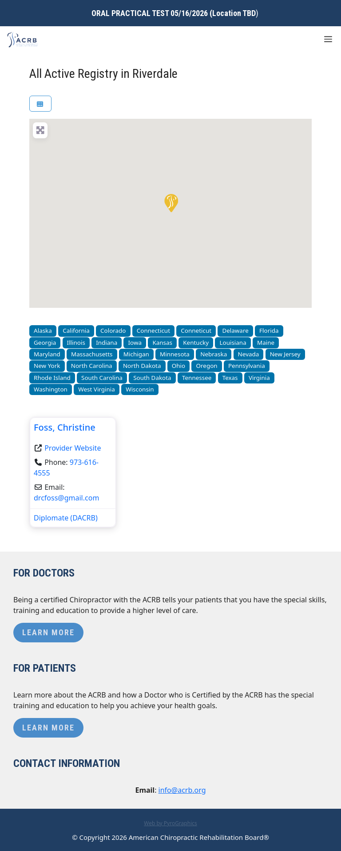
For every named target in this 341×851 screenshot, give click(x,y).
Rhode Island (52, 378)
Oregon (207, 366)
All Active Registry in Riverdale (103, 73)
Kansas (162, 343)
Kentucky (196, 343)
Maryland (47, 354)
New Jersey (285, 354)
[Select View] (40, 104)
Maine (265, 343)
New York (47, 366)
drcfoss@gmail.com (66, 498)
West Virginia (96, 389)
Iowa (135, 343)
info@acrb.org (182, 790)
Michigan (136, 354)
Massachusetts (91, 354)
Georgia (45, 343)
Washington (50, 389)
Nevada (248, 354)
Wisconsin (140, 389)
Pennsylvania (246, 366)
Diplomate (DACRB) (66, 518)
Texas (230, 378)
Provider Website (72, 448)
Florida (268, 331)
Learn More (48, 632)
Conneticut (196, 331)
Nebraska (213, 354)
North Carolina (91, 366)
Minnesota (175, 354)
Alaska (43, 331)
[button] (170, 202)
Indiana (106, 343)
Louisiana (232, 343)
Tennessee (196, 378)
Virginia (259, 378)
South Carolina (102, 378)
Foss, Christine (64, 427)
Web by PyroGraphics (170, 823)
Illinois (76, 343)
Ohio (178, 366)
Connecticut (153, 331)
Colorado (113, 331)
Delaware (235, 331)
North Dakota (142, 366)
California (76, 331)
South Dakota (152, 378)
